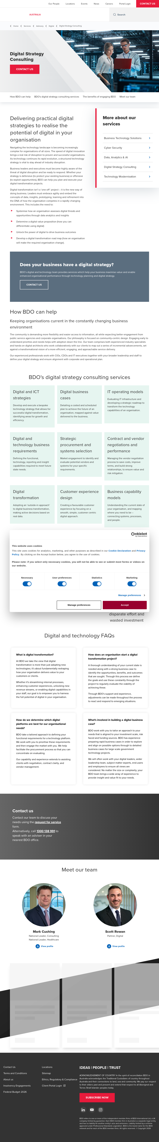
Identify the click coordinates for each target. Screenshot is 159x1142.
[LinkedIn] (83, 1109)
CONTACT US (34, 284)
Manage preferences (129, 595)
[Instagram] (100, 1109)
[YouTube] (92, 1109)
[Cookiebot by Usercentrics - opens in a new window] (133, 534)
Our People (53, 3)
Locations (70, 3)
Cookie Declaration (120, 550)
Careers (109, 3)
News (96, 3)
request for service (48, 822)
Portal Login (125, 3)
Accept (125, 605)
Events (84, 3)
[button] (147, 3)
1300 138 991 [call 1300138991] (46, 831)
